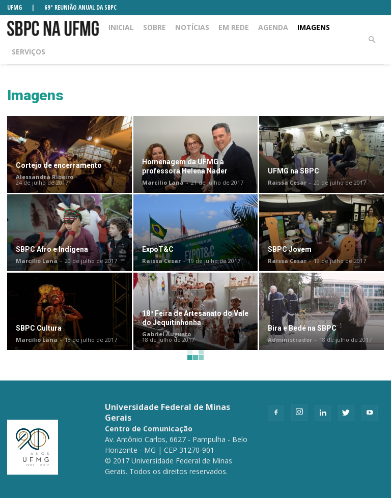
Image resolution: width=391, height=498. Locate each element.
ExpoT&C (158, 249)
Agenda (273, 27)
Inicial (121, 27)
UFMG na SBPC (293, 171)
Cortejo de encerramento (59, 165)
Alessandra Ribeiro (44, 177)
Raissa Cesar (287, 182)
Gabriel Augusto (166, 334)
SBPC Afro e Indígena (52, 249)
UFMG (14, 7)
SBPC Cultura (39, 328)
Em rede (233, 27)
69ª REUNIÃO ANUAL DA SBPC (80, 7)
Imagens (313, 27)
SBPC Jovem (290, 249)
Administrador (290, 339)
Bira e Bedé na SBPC (302, 328)
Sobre (154, 27)
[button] (371, 39)
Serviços (28, 51)
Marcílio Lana (163, 182)
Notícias (192, 27)
